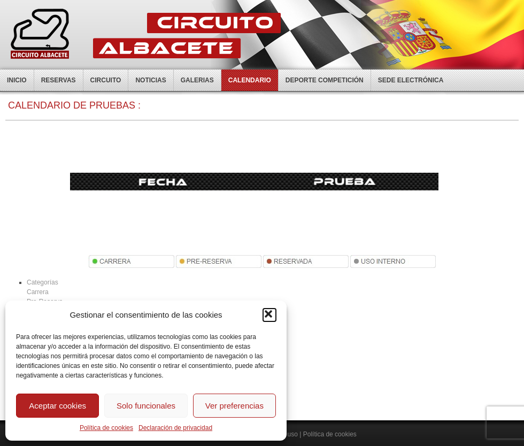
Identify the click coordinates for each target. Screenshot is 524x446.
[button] (269, 315)
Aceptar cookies (57, 405)
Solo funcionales (146, 405)
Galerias (197, 80)
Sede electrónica (411, 80)
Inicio (17, 80)
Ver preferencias (234, 405)
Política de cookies (106, 428)
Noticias (150, 80)
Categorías (42, 282)
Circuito (105, 80)
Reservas (58, 80)
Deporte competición (325, 80)
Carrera (38, 292)
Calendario (249, 80)
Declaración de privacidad (175, 428)
